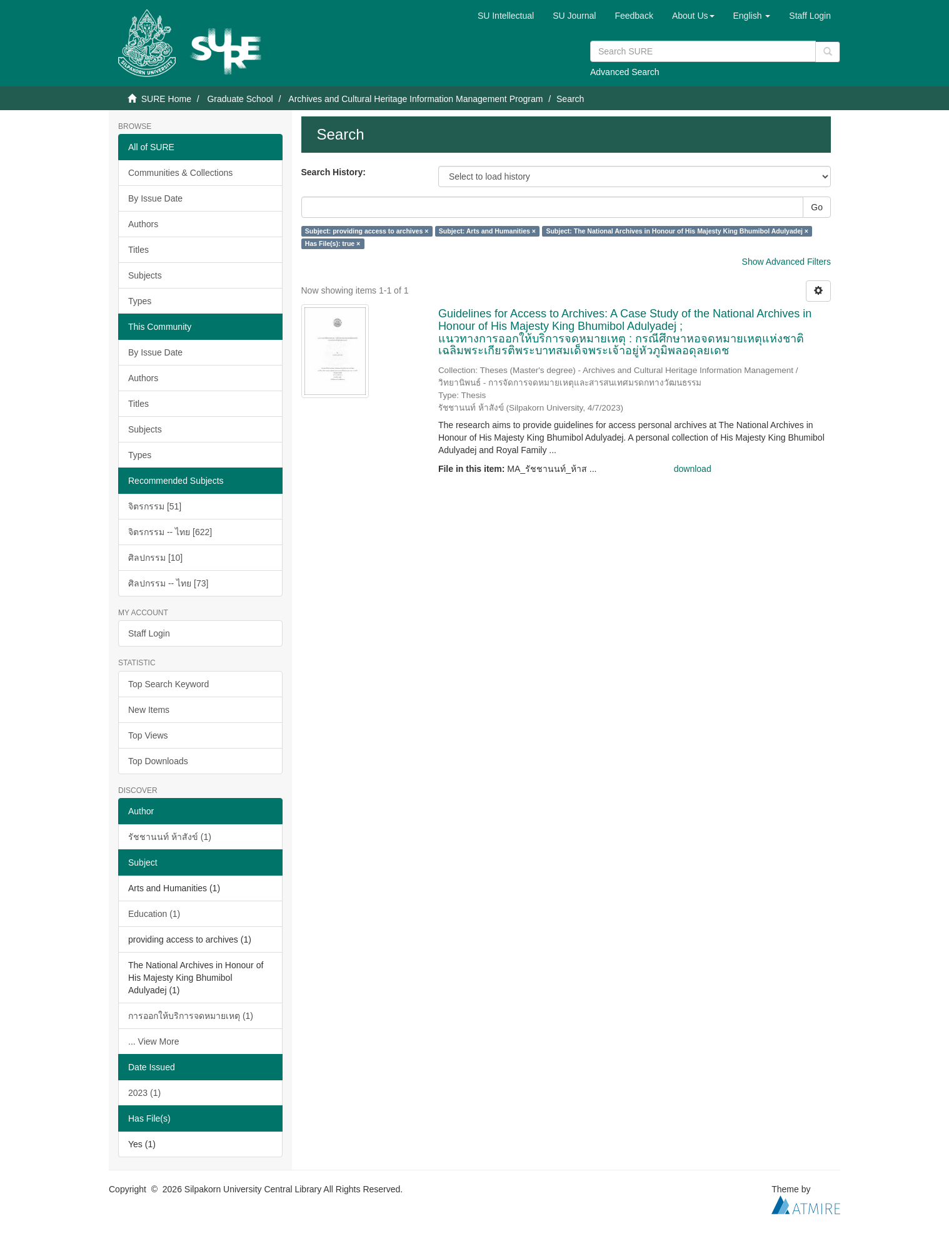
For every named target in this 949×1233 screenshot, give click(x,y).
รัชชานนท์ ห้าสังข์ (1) (169, 837)
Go (817, 207)
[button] (693, 15)
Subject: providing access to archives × (367, 231)
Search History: (333, 172)
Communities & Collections (180, 173)
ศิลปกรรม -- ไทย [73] (168, 583)
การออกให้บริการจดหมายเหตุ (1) (190, 1016)
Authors (143, 224)
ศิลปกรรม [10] (155, 558)
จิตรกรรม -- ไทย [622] (170, 532)
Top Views (148, 735)
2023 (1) (144, 1093)
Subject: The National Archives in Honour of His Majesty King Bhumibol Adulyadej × (677, 231)
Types (139, 301)
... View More (153, 1041)
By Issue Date (155, 198)
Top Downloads (158, 761)
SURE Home (166, 99)
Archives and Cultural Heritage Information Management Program (415, 99)
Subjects (145, 275)
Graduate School (240, 99)
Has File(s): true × (332, 243)
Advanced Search (625, 72)
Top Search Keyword (168, 684)
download (692, 469)
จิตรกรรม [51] (154, 506)
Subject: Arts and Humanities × (487, 231)
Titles (138, 250)
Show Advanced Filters (786, 262)
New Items (148, 710)
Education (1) (154, 914)
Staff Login (149, 633)
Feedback (634, 16)
